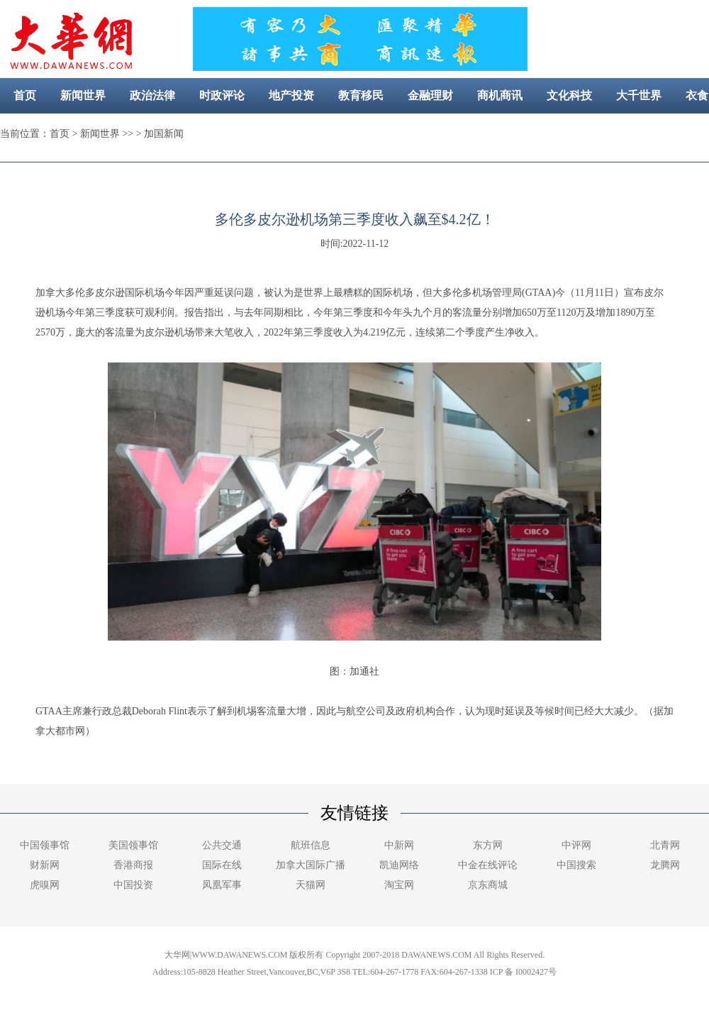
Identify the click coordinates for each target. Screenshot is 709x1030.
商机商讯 (500, 95)
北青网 (665, 845)
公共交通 (222, 845)
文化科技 (569, 95)
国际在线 (222, 865)
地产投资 (291, 95)
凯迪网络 (399, 865)
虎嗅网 (45, 885)
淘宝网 (399, 885)
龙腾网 (665, 865)
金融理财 (430, 95)
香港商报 (133, 865)
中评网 (576, 845)
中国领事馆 (44, 845)
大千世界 (638, 95)
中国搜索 (576, 865)
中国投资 (133, 885)
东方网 (488, 845)
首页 (24, 95)
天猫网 (310, 885)
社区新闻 (407, 131)
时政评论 (222, 95)
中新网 (399, 845)
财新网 (45, 865)
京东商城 (488, 885)
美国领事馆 (133, 845)
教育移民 (361, 95)
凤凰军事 (222, 885)
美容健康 (337, 131)
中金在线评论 (488, 865)
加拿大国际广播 (310, 865)
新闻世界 (83, 95)
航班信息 (310, 845)
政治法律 (152, 95)
